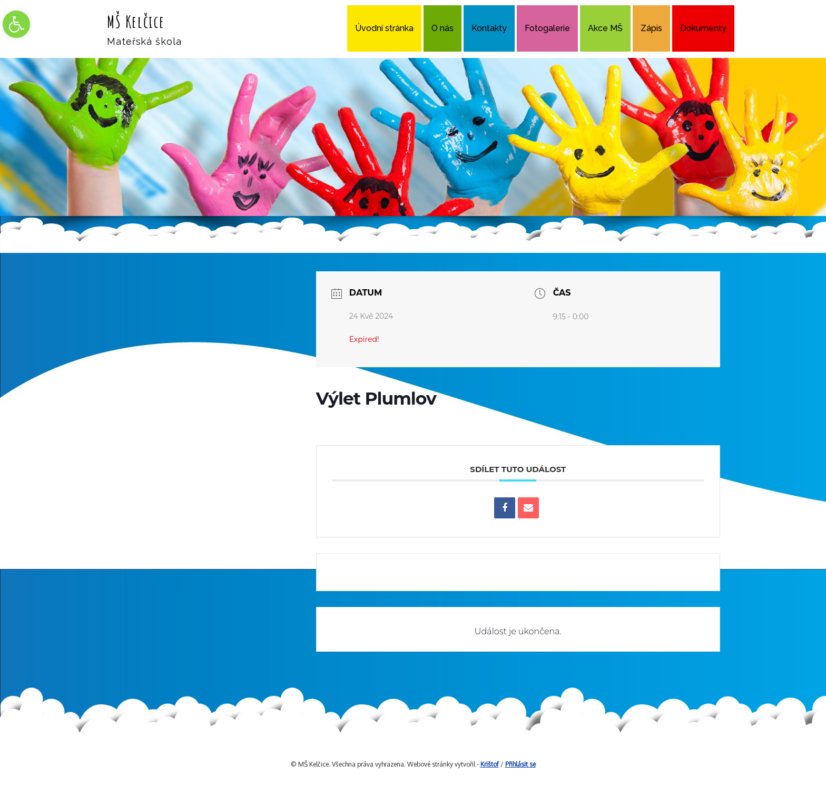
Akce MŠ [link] (605, 28)
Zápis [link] (651, 28)
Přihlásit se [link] (520, 764)
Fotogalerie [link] (547, 28)
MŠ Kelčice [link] (136, 21)
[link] (16, 24)
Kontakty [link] (489, 28)
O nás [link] (442, 28)
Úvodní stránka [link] (384, 28)
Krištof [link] (489, 764)
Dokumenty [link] (703, 28)
